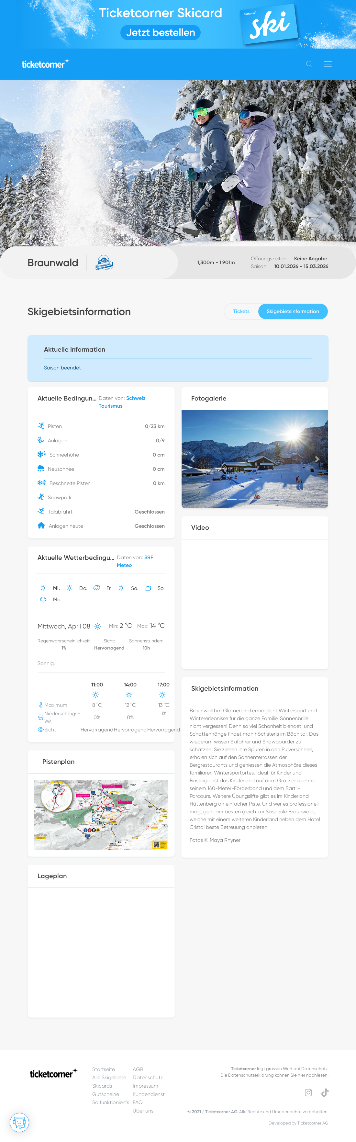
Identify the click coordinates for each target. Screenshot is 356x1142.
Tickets (241, 311)
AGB (138, 1069)
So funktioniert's (110, 1102)
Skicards (102, 1086)
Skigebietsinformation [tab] (293, 311)
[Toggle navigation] (328, 64)
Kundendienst (149, 1094)
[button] (193, 459)
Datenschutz (148, 1077)
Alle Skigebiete (109, 1077)
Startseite (103, 1069)
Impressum (145, 1086)
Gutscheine (105, 1094)
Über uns (143, 1111)
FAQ (138, 1102)
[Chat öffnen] (19, 1122)
